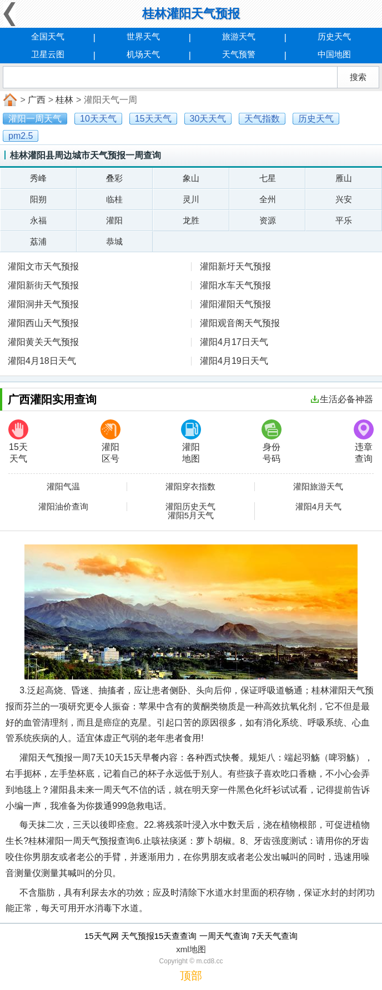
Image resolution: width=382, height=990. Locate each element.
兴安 (343, 199)
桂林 (64, 99)
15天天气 (18, 441)
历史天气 (334, 36)
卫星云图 (47, 54)
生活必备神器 (342, 399)
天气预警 (238, 54)
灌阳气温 (63, 486)
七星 (267, 178)
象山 (191, 178)
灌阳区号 (110, 441)
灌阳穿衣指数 (190, 486)
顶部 (191, 975)
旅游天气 (238, 36)
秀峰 (38, 178)
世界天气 (143, 36)
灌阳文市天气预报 (43, 266)
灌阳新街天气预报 (43, 285)
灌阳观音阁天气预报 (240, 323)
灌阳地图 (191, 441)
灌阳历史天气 (190, 506)
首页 (9, 100)
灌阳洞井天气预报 (43, 304)
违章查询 (364, 441)
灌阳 (114, 220)
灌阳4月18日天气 (42, 361)
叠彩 (114, 178)
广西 (37, 99)
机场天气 (143, 54)
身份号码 (272, 441)
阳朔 (38, 199)
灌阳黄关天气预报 (43, 342)
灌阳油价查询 (63, 506)
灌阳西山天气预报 (43, 323)
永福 (38, 220)
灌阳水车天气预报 (235, 285)
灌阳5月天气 (191, 515)
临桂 (114, 199)
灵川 (191, 199)
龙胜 (191, 220)
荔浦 (38, 241)
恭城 (114, 241)
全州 (267, 199)
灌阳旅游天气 (318, 486)
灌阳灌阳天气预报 (235, 304)
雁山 (343, 178)
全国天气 (47, 36)
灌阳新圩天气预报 (235, 266)
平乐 (343, 220)
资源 (267, 220)
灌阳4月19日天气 (234, 361)
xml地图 (190, 949)
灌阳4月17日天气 (234, 342)
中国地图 (334, 54)
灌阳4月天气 (318, 506)
